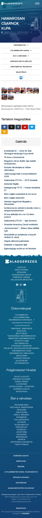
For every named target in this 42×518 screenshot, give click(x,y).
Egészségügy (21, 427)
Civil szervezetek (21, 420)
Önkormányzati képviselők (20, 320)
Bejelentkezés (21, 508)
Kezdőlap (7, 32)
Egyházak (21, 422)
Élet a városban (20, 56)
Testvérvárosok (21, 363)
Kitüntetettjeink (21, 341)
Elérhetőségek (21, 382)
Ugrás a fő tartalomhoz (35, 1)
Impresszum (21, 461)
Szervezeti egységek (21, 379)
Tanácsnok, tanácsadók (21, 328)
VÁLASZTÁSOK (21, 72)
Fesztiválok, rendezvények (21, 407)
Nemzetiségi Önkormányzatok (22, 338)
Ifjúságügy (21, 430)
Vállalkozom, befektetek (21, 280)
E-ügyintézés (21, 384)
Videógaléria (21, 412)
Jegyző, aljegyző (21, 377)
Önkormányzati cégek (21, 351)
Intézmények (21, 417)
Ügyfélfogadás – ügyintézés (21, 386)
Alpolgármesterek (21, 317)
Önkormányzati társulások (21, 353)
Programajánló (22, 405)
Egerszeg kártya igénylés (21, 61)
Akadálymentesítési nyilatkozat (21, 488)
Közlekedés (22, 434)
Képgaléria (23, 32)
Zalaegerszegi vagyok (21, 275)
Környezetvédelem (21, 358)
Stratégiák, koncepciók (21, 346)
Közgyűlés (21, 331)
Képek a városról (21, 415)
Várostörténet (21, 270)
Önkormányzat (20, 45)
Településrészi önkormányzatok (21, 336)
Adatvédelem (21, 483)
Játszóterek (21, 432)
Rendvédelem (21, 437)
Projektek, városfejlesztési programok (21, 348)
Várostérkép (21, 356)
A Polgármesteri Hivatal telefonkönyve (21, 472)
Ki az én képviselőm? (22, 325)
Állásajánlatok (22, 425)
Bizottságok (21, 333)
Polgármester (21, 315)
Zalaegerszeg (11, 3)
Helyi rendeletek (22, 343)
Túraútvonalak (22, 444)
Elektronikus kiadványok (22, 442)
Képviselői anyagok (21, 477)
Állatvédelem (21, 361)
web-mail (21, 466)
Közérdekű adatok (21, 389)
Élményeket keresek (21, 277)
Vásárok (21, 439)
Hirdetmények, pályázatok (21, 67)
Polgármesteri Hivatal (20, 50)
